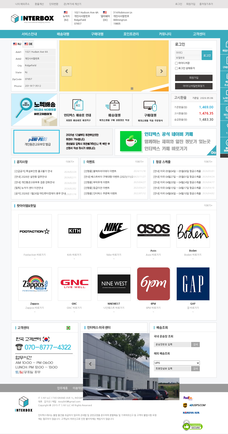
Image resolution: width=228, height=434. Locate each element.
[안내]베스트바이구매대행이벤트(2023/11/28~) (110, 177)
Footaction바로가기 (35, 255)
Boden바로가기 (192, 255)
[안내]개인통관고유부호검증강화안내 (34, 182)
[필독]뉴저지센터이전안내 (28, 188)
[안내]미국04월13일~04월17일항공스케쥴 (177, 188)
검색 (195, 344)
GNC (74, 304)
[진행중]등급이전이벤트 (97, 188)
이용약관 (78, 388)
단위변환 (54, 4)
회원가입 (190, 4)
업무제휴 (62, 388)
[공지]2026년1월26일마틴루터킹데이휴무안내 (40, 193)
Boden (193, 251)
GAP (192, 304)
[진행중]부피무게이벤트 (97, 182)
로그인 (178, 4)
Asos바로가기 (153, 255)
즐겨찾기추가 (206, 4)
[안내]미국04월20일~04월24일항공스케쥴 (177, 182)
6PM (153, 304)
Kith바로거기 (74, 255)
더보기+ (70, 162)
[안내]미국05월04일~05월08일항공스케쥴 (177, 171)
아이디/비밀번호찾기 (194, 86)
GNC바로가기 (74, 308)
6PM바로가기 (153, 308)
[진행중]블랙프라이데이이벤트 (100, 171)
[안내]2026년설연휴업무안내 (30, 177)
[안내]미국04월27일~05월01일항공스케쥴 (177, 177)
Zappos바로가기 (35, 308)
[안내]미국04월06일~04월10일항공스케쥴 (177, 193)
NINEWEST (114, 304)
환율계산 (40, 4)
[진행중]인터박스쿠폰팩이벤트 (100, 193)
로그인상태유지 (186, 68)
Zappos (34, 304)
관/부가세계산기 (73, 4)
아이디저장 (184, 63)
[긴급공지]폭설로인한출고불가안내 (33, 171)
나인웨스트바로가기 (113, 308)
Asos (153, 251)
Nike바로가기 (113, 255)
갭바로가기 (193, 308)
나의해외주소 (23, 4)
